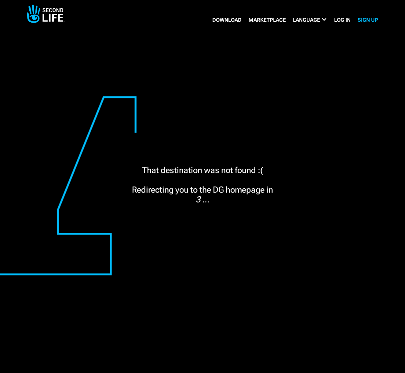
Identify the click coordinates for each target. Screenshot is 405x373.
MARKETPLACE (267, 20)
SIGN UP (368, 20)
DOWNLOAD (227, 20)
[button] (310, 20)
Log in (342, 20)
